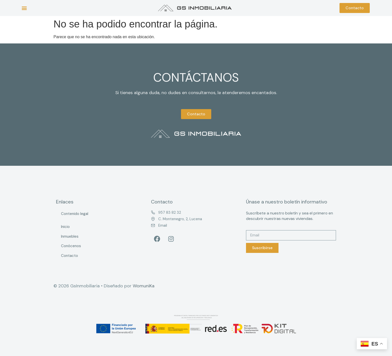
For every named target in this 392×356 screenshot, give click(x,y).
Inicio (65, 226)
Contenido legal (74, 213)
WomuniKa (143, 286)
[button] (24, 8)
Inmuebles (69, 236)
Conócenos (71, 245)
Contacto (69, 255)
